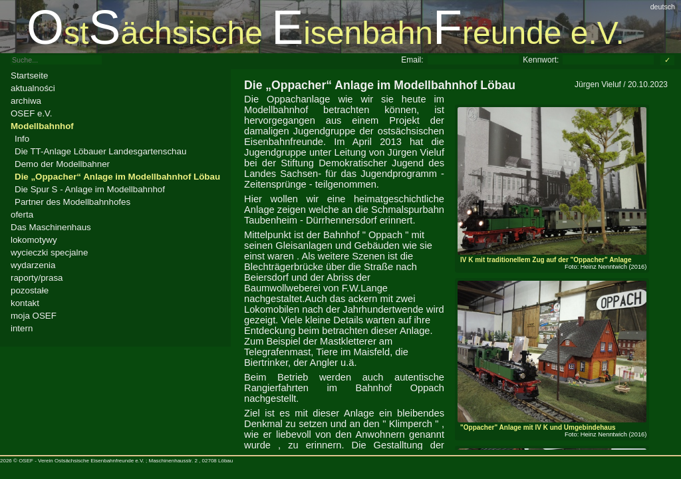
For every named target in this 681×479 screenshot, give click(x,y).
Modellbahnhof (42, 126)
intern (22, 328)
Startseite (29, 75)
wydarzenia (33, 265)
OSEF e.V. (31, 113)
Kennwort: (541, 60)
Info (22, 139)
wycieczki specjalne (49, 252)
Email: (412, 60)
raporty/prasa (37, 278)
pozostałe (30, 290)
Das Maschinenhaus (51, 227)
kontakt (25, 303)
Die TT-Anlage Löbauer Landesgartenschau (100, 151)
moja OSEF (34, 316)
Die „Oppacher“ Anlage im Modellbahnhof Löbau (117, 177)
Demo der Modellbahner (62, 164)
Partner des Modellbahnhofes (72, 202)
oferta (22, 215)
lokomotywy (34, 240)
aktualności (33, 88)
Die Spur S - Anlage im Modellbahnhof (90, 189)
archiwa (26, 101)
